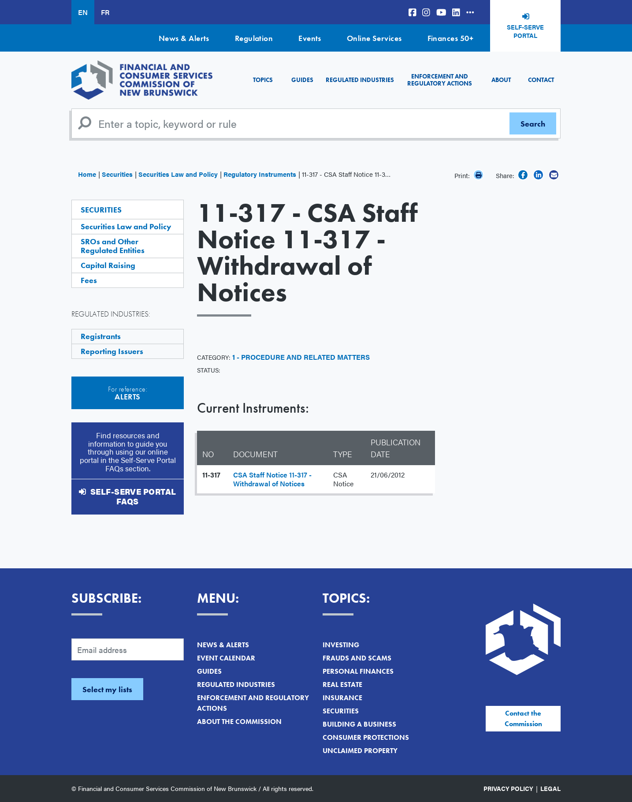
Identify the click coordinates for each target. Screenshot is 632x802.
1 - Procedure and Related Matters (301, 357)
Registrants (101, 336)
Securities (117, 174)
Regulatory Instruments (259, 174)
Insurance (342, 697)
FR (105, 12)
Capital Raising (108, 265)
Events (309, 38)
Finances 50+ (450, 38)
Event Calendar (226, 658)
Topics (263, 80)
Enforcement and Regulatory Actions (439, 79)
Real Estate (342, 684)
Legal (550, 788)
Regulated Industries (360, 80)
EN (83, 12)
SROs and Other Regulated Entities (113, 245)
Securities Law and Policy (178, 174)
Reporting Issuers (112, 351)
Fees (89, 280)
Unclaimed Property (360, 750)
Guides (302, 80)
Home (87, 174)
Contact (541, 80)
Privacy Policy (508, 788)
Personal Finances (358, 671)
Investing (341, 644)
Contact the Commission (523, 718)
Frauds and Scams (357, 658)
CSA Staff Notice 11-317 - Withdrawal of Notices (272, 479)
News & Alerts (184, 38)
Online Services (374, 38)
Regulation (254, 38)
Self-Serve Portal (525, 31)
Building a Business (359, 724)
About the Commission (239, 721)
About (501, 80)
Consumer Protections (366, 737)
